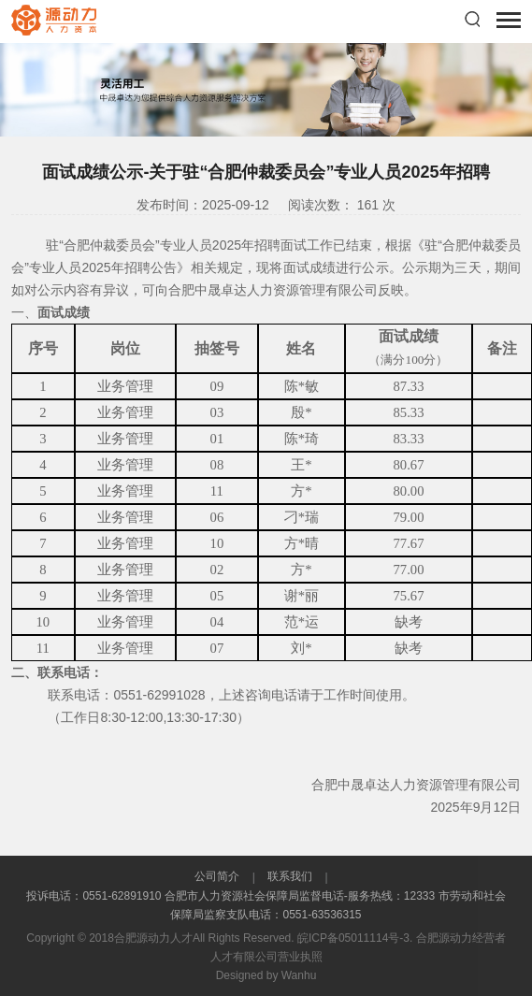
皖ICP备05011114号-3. (354, 938)
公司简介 (218, 876)
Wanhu (299, 975)
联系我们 (290, 876)
